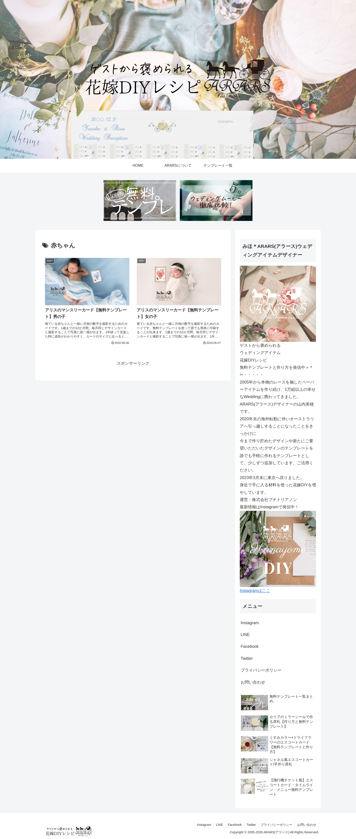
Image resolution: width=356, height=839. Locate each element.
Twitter (247, 658)
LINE (245, 634)
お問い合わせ (253, 682)
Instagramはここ (255, 590)
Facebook (250, 646)
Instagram (250, 623)
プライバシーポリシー (261, 670)
